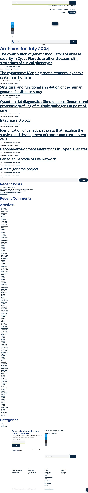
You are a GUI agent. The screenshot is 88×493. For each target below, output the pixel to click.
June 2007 (3, 404)
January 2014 (4, 388)
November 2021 (4, 271)
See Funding (72, 12)
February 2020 (4, 299)
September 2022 (4, 258)
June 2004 (3, 410)
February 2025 (4, 221)
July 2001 (3, 414)
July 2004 (3, 409)
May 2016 (3, 358)
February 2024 (4, 237)
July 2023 (3, 245)
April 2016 (3, 360)
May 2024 (3, 232)
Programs (72, 9)
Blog (6, 69)
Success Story (4, 426)
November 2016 (4, 349)
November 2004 (4, 407)
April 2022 (3, 263)
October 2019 (4, 302)
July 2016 (3, 355)
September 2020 (4, 290)
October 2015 (4, 370)
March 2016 (3, 362)
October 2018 (4, 313)
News (9, 69)
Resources (64, 12)
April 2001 (3, 415)
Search (1, 177)
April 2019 (3, 305)
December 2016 (4, 347)
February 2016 (4, 363)
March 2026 (3, 208)
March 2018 (3, 323)
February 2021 (4, 284)
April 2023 (3, 250)
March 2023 (3, 252)
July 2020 (3, 294)
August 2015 (3, 373)
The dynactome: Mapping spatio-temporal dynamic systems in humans (41, 75)
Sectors (66, 9)
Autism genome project (19, 169)
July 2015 (3, 375)
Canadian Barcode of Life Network (28, 159)
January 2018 (4, 326)
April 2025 (3, 218)
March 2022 (3, 265)
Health (17, 69)
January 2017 (4, 346)
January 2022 (4, 268)
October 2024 (4, 224)
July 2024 (3, 229)
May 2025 (3, 216)
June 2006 (3, 405)
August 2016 (3, 354)
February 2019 (4, 307)
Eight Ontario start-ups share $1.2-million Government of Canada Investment (16, 189)
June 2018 (3, 318)
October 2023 (4, 242)
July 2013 (3, 389)
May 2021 (3, 279)
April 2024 (3, 234)
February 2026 (4, 209)
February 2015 (4, 380)
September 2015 (4, 371)
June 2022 (3, 260)
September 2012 (4, 392)
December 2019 (4, 300)
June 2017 (3, 337)
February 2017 (4, 344)
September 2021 (4, 273)
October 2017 (4, 331)
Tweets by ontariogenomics (50, 433)
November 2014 (4, 383)
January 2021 (4, 286)
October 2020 (4, 289)
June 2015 (3, 376)
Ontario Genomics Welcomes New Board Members (10, 192)
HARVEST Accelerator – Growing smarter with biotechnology (12, 190)
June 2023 (3, 247)
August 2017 (3, 334)
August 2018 (3, 315)
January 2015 (4, 381)
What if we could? (3, 194)
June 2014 (3, 384)
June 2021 (3, 277)
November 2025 (4, 211)
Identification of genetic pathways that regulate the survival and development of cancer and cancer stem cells (43, 134)
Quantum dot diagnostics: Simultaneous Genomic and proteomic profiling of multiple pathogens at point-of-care (44, 106)
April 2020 (3, 295)
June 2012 (3, 394)
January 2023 (4, 253)
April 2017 (3, 341)
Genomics (18, 165)
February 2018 (4, 324)
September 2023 (4, 243)
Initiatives (59, 9)
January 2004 (4, 412)
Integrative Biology (15, 120)
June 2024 (3, 231)
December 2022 (4, 255)
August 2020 (3, 292)
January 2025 (4, 222)
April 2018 (3, 321)
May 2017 (3, 339)
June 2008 (3, 402)
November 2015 (4, 368)
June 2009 (3, 401)
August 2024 (3, 227)
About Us (52, 9)
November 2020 (4, 287)
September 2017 (4, 333)
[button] (44, 44)
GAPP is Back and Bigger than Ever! (7, 187)
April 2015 (3, 378)
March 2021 (3, 282)
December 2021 (4, 269)
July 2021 (3, 276)
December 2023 (4, 239)
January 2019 (4, 308)
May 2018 (3, 320)
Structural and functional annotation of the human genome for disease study (41, 89)
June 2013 (3, 391)
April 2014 (3, 386)
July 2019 (3, 303)
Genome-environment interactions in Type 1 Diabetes (43, 149)
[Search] (72, 3)
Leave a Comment (16, 66)
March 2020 (3, 297)
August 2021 (3, 274)
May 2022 (3, 261)
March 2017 (3, 342)
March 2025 (3, 219)
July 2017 (3, 336)
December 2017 (4, 328)
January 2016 (4, 365)
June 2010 (3, 399)
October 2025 (4, 213)
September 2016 (4, 352)
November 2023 (4, 240)
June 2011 (3, 396)
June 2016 (3, 357)
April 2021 (3, 281)
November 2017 (4, 329)
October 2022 (4, 256)
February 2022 (4, 266)
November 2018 (4, 312)
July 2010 (3, 397)
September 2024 (4, 226)
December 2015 (4, 367)
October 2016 (4, 350)
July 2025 (3, 214)
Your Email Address (16, 439)
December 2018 (4, 310)
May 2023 (3, 248)
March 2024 (3, 235)
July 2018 (3, 316)
